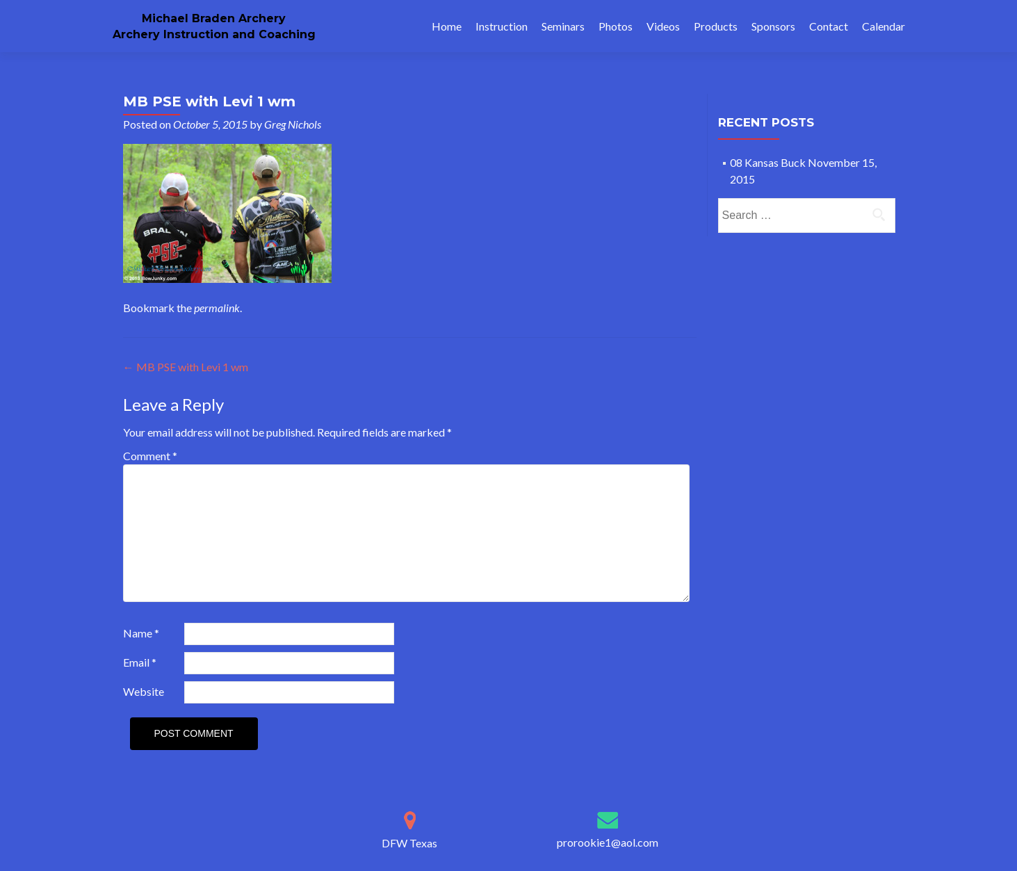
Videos (663, 26)
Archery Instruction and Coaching (214, 34)
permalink (217, 307)
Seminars (563, 26)
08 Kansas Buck (768, 162)
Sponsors (773, 26)
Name (141, 633)
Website (143, 691)
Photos (616, 26)
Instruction (501, 26)
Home (447, 26)
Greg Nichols (292, 124)
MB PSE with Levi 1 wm (185, 366)
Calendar (883, 26)
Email (139, 662)
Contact (828, 26)
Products (716, 26)
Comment (150, 455)
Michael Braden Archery (214, 18)
